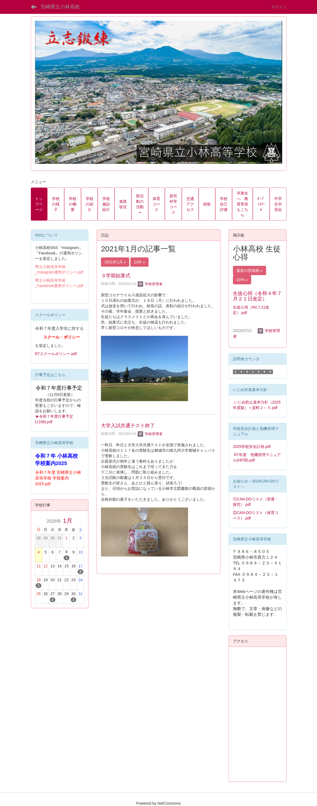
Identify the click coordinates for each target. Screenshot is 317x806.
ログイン (279, 7)
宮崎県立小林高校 (60, 7)
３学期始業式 (115, 275)
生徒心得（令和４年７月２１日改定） (257, 296)
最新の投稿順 (249, 270)
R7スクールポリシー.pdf (56, 354)
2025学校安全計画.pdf (252, 446)
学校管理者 (150, 284)
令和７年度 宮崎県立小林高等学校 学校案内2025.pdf (58, 478)
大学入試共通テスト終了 (128, 425)
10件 (139, 262)
